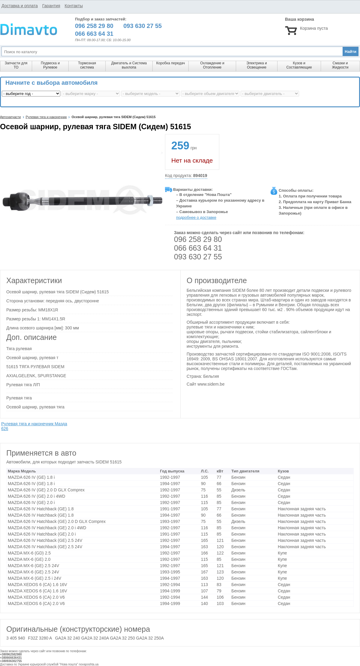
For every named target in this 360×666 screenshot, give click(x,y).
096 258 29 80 (198, 239)
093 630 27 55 (198, 256)
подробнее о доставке (196, 217)
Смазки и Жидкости (340, 65)
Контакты (73, 5)
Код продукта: (186, 175)
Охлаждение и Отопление (212, 65)
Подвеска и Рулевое (50, 65)
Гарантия (51, 5)
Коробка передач (170, 63)
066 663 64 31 (198, 248)
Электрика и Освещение (256, 65)
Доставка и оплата (20, 5)
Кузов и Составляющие (299, 65)
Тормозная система (87, 65)
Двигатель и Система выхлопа (129, 65)
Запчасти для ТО (16, 65)
